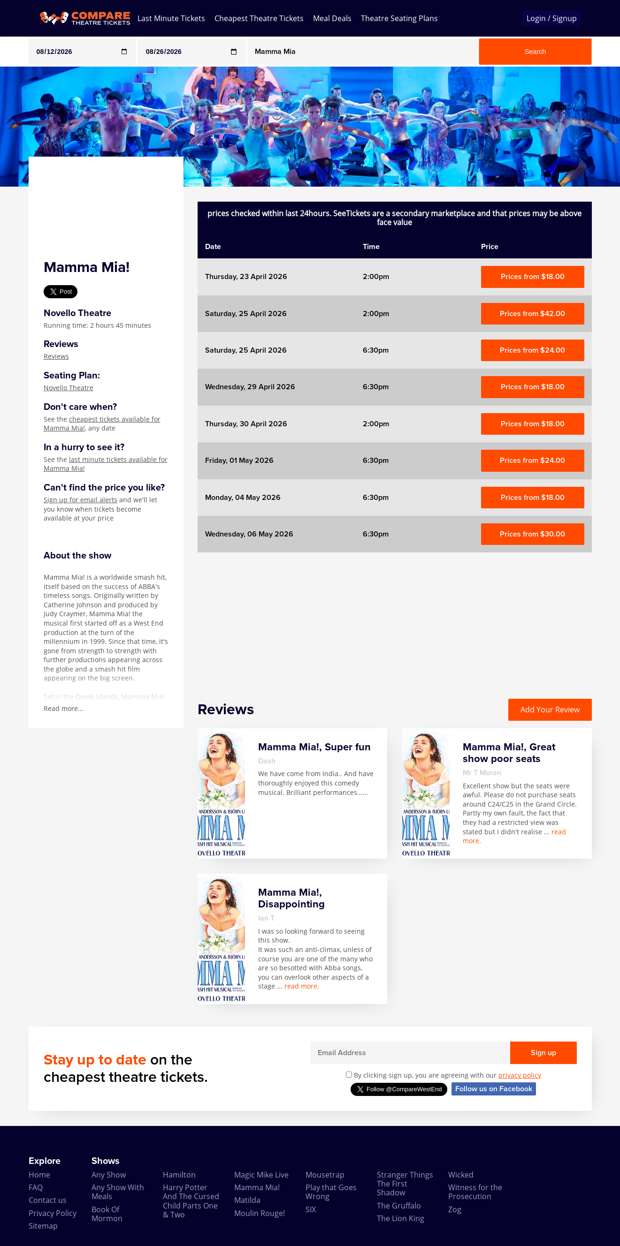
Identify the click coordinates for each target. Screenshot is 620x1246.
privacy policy (519, 1075)
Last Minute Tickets (171, 18)
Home (39, 1175)
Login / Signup (552, 18)
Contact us (48, 1200)
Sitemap (43, 1226)
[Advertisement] (395, 618)
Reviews (56, 356)
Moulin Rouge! (259, 1213)
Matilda (247, 1200)
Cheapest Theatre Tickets (259, 18)
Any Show (109, 1175)
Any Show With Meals (118, 1191)
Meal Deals (332, 18)
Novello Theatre (68, 387)
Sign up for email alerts (80, 499)
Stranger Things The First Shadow (405, 1184)
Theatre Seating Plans (399, 18)
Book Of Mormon (107, 1213)
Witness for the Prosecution (475, 1191)
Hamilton (179, 1175)
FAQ (36, 1187)
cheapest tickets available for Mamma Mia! (102, 424)
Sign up (543, 1052)
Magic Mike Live (261, 1175)
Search (535, 51)
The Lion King (400, 1218)
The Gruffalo (399, 1206)
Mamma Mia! (257, 1187)
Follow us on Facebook (493, 1089)
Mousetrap (325, 1175)
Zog (454, 1209)
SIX (311, 1209)
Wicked (461, 1175)
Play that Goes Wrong (331, 1191)
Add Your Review (550, 709)
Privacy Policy (53, 1213)
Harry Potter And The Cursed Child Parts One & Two (191, 1201)
